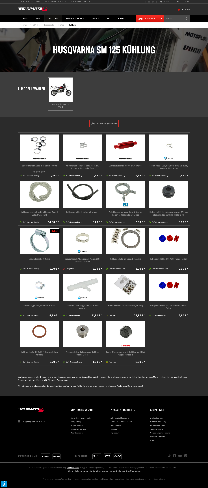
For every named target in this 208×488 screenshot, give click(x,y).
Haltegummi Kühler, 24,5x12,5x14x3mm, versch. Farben (168, 306)
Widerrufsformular (157, 437)
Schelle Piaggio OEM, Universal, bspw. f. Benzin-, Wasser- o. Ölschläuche (169, 167)
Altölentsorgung (157, 418)
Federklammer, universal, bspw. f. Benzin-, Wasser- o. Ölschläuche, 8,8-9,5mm (125, 213)
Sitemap (113, 429)
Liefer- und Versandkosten (121, 422)
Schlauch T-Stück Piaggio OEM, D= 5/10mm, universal (82, 306)
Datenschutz (115, 425)
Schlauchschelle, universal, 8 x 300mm (125, 259)
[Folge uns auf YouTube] (152, 2)
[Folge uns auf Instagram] (156, 2)
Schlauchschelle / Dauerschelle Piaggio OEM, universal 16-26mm (82, 260)
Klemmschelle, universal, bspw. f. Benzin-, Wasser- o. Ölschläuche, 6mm (82, 167)
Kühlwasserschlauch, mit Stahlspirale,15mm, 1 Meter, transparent (39, 213)
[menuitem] (30, 1)
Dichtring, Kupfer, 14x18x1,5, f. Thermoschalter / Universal (39, 353)
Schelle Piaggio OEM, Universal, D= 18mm (39, 305)
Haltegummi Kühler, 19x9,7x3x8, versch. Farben (168, 259)
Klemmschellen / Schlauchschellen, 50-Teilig (125, 305)
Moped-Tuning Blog (78, 429)
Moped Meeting (77, 425)
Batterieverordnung (158, 422)
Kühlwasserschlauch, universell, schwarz (82, 212)
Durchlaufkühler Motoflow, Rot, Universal (125, 165)
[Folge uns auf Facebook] (149, 2)
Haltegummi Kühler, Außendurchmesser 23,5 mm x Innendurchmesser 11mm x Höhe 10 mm (169, 213)
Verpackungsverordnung (160, 433)
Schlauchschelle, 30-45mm (39, 259)
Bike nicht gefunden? (104, 123)
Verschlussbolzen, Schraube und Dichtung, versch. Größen (82, 353)
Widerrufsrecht (156, 429)
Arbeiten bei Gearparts (119, 418)
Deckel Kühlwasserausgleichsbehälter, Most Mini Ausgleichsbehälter (125, 353)
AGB (152, 440)
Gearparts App (77, 422)
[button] (4, 484)
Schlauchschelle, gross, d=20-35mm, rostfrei (39, 165)
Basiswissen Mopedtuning (81, 418)
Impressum (114, 433)
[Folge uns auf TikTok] (145, 2)
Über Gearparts (77, 433)
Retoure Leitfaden (157, 425)
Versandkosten (73, 468)
